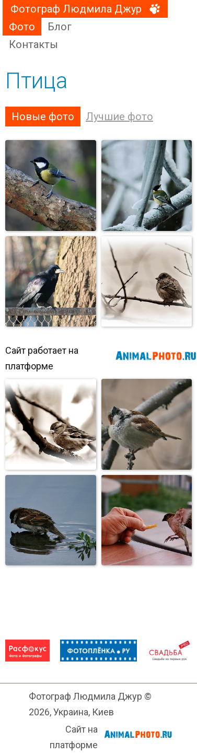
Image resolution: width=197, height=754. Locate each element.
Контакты (33, 44)
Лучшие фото (119, 116)
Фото (22, 26)
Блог (60, 26)
